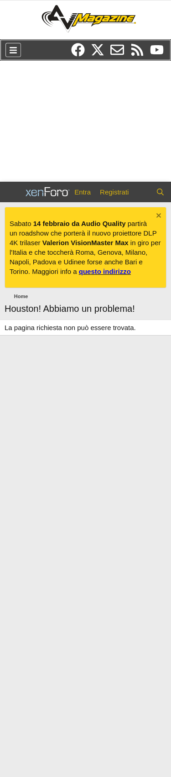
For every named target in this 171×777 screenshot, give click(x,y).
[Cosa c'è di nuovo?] (142, 192)
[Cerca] (160, 192)
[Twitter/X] (100, 53)
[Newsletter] (120, 53)
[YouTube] (159, 53)
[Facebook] (81, 53)
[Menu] (13, 50)
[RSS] (140, 53)
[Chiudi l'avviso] (157, 216)
